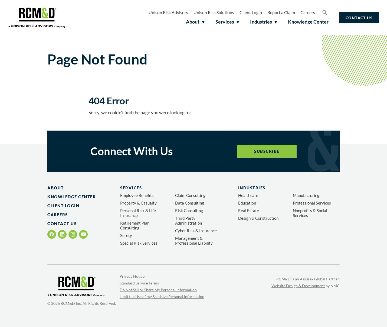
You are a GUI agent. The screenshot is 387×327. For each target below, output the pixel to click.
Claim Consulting (190, 195)
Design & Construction (258, 218)
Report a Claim (281, 12)
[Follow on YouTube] (83, 234)
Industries (251, 187)
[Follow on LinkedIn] (62, 234)
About (55, 187)
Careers (307, 12)
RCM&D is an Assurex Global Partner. (308, 279)
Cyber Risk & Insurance (196, 230)
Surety (126, 235)
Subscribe (267, 151)
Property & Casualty (138, 202)
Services (131, 187)
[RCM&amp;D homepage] (36, 18)
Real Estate (248, 210)
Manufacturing (306, 195)
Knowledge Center (71, 196)
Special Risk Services (139, 243)
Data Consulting (189, 202)
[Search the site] (324, 12)
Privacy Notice (132, 276)
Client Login (251, 12)
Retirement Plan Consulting (134, 225)
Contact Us (359, 17)
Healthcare (248, 195)
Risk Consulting (189, 210)
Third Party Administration (188, 220)
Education (247, 202)
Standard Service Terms (139, 283)
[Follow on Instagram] (72, 234)
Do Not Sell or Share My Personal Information (158, 289)
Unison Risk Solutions (214, 12)
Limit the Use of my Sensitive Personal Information (162, 296)
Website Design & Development (298, 285)
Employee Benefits (137, 195)
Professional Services (312, 202)
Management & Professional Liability (194, 240)
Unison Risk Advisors (168, 12)
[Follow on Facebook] (52, 234)
